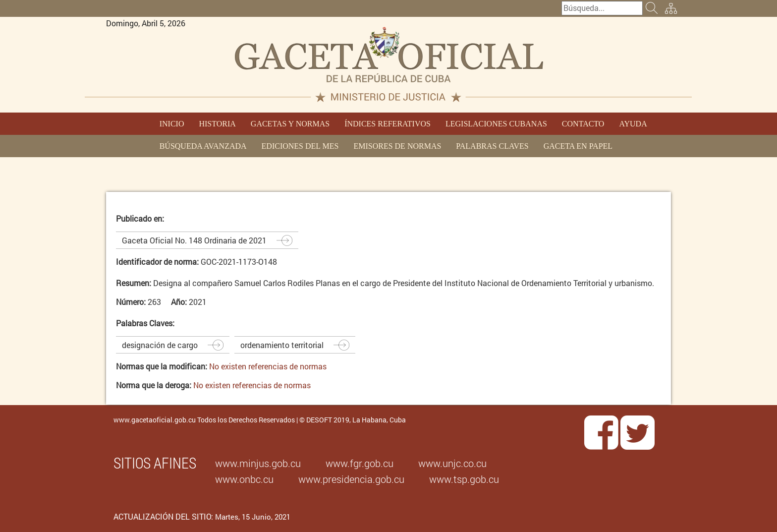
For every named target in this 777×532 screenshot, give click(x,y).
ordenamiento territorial (282, 345)
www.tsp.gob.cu (464, 479)
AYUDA (633, 123)
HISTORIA (217, 123)
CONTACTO (583, 123)
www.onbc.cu (244, 479)
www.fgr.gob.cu (359, 463)
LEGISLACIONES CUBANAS (496, 123)
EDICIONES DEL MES (300, 146)
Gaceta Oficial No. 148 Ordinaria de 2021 (194, 240)
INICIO (172, 123)
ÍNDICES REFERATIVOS (387, 123)
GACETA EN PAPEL (578, 146)
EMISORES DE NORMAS (397, 146)
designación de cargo (160, 345)
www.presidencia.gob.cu (351, 479)
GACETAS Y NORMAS (290, 123)
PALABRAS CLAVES (492, 146)
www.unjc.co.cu (452, 463)
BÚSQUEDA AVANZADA (203, 146)
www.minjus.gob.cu (258, 463)
